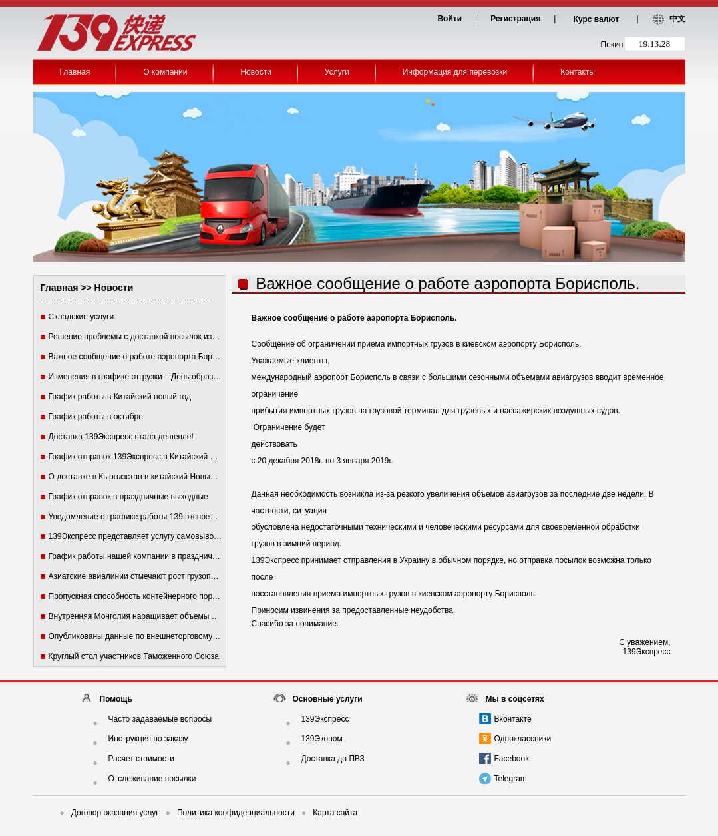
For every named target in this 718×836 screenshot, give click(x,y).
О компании (165, 72)
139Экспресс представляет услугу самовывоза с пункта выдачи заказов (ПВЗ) (193, 536)
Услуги (337, 72)
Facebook (512, 758)
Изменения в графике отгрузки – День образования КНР (153, 376)
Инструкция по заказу (148, 738)
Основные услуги (328, 699)
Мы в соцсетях (515, 699)
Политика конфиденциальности (230, 812)
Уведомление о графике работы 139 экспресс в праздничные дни (170, 516)
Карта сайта (329, 812)
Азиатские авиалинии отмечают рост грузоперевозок (146, 576)
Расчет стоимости (141, 758)
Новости (255, 72)
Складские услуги (81, 316)
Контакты (577, 72)
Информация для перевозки (455, 72)
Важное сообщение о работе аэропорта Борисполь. (145, 356)
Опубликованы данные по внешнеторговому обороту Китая (158, 636)
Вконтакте (513, 719)
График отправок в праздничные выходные (128, 496)
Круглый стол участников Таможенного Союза (134, 656)
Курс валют (597, 19)
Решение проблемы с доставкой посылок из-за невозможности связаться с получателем (213, 336)
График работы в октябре (96, 416)
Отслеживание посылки (152, 778)
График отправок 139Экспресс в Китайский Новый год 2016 (159, 456)
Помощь (116, 699)
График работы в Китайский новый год (120, 396)
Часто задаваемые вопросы (160, 719)
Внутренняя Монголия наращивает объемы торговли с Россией (166, 616)
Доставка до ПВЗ (333, 758)
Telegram (510, 778)
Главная (75, 72)
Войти (449, 18)
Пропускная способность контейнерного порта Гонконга (152, 596)
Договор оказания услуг (109, 812)
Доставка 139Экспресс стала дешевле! (121, 436)
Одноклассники (523, 738)
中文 (677, 18)
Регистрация (515, 18)
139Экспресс (325, 719)
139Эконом (322, 738)
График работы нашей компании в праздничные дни (146, 556)
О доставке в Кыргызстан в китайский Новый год (139, 476)
